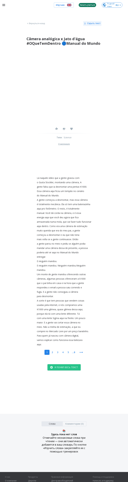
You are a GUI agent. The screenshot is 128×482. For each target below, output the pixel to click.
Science (67, 137)
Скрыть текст (92, 23)
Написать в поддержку (103, 480)
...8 (73, 352)
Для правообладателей (62, 480)
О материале (64, 144)
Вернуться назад (36, 23)
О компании (11, 480)
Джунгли (32, 480)
